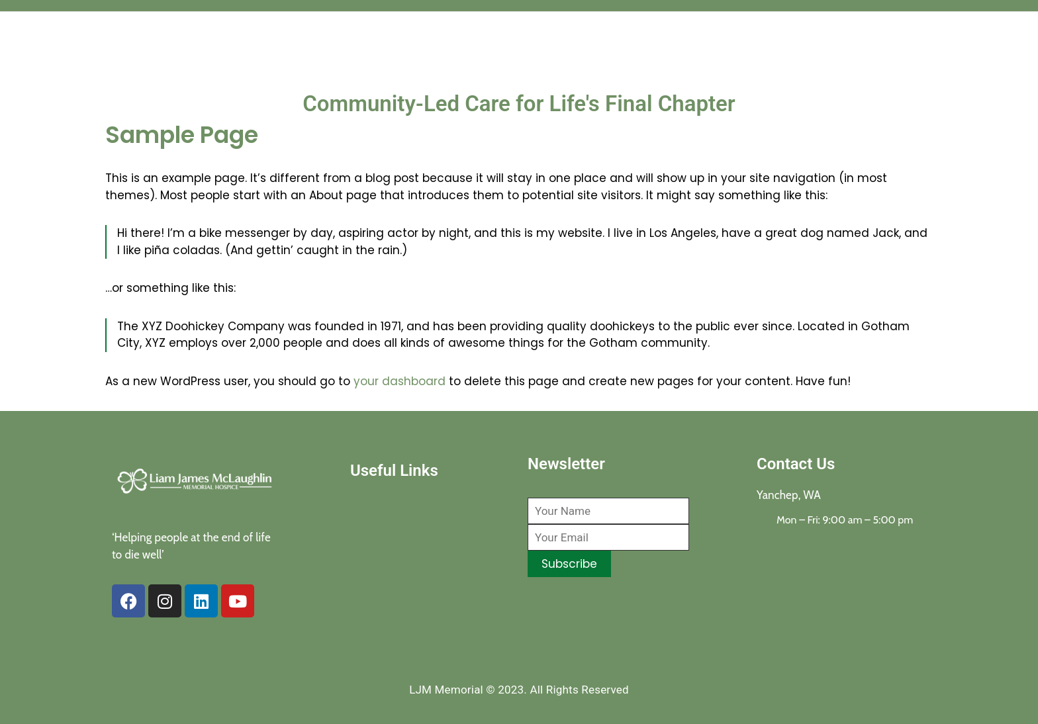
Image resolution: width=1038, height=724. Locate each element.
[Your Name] (608, 511)
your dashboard (400, 381)
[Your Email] (608, 537)
